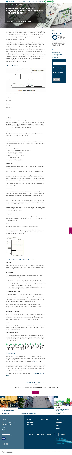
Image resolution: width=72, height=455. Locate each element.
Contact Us (41, 1)
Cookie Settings (67, 451)
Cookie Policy (48, 451)
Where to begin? (55, 57)
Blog (57, 427)
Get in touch (35, 392)
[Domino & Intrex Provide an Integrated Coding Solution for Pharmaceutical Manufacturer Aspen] (36, 405)
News (57, 423)
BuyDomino (40, 434)
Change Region (9, 452)
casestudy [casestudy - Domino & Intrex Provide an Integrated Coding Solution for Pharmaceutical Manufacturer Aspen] (20, 397)
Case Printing (30, 422)
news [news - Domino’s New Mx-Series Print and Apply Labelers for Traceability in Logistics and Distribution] (56, 397)
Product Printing (30, 421)
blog (30, 1)
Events (57, 425)
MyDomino (49, 434)
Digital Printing (44, 419)
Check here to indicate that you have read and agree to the (59, 68)
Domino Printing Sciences (58, 33)
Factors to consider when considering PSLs (57, 55)
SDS (56, 434)
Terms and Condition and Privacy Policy (58, 69)
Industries (29, 419)
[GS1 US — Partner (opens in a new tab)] (5, 438)
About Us (58, 428)
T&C (54, 451)
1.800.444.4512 (6, 434)
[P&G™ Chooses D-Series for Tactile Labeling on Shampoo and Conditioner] (9, 405)
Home (57, 419)
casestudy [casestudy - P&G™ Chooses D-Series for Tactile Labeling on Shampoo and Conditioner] (2, 397)
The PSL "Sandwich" (56, 52)
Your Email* (55, 63)
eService (63, 434)
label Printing (36, 361)
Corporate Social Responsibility (59, 421)
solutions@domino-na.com (8, 435)
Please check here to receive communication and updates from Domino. (59, 74)
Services (25, 1)
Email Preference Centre (60, 451)
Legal (52, 451)
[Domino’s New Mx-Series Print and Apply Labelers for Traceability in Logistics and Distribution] (63, 405)
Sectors (19, 1)
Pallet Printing (30, 424)
